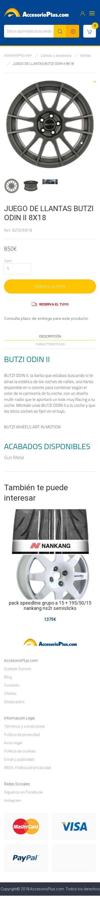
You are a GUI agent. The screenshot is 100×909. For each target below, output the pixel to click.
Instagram (12, 800)
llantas (85, 56)
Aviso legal (13, 743)
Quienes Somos (17, 669)
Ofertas (10, 693)
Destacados (14, 702)
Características (50, 344)
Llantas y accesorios (56, 56)
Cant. (8, 261)
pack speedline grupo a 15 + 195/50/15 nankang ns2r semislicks (50, 605)
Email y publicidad (19, 759)
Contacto (12, 685)
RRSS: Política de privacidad (27, 768)
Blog (8, 677)
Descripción (50, 336)
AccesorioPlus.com (18, 55)
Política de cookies (20, 751)
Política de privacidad (22, 735)
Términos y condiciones (24, 726)
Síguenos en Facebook (23, 792)
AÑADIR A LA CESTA (50, 286)
